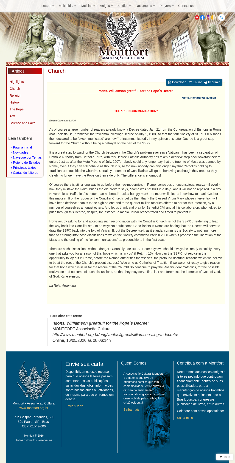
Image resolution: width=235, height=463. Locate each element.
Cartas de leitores (25, 172)
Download (177, 82)
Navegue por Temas (27, 157)
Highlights (17, 82)
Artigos (106, 6)
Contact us (186, 6)
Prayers (166, 6)
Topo (224, 457)
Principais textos (24, 167)
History (15, 102)
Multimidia (67, 6)
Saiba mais (131, 409)
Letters (48, 6)
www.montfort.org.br (34, 408)
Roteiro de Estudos (26, 162)
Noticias (88, 6)
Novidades (20, 152)
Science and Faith (22, 123)
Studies (124, 6)
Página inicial (22, 147)
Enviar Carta (74, 406)
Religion (15, 95)
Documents (145, 6)
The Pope (17, 109)
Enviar (195, 82)
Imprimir (212, 82)
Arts (12, 116)
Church (15, 88)
